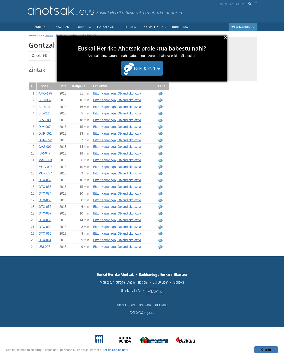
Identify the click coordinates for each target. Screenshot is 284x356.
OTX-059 (45, 227)
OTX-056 (45, 206)
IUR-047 (44, 153)
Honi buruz (182, 27)
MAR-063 (45, 160)
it (243, 4)
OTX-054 (45, 193)
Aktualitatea (155, 27)
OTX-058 (45, 220)
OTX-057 (45, 213)
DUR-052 (45, 140)
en (231, 4)
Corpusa (84, 27)
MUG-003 (45, 167)
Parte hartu (121, 305)
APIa (133, 305)
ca (237, 4)
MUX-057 (45, 173)
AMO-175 (45, 93)
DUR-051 (45, 133)
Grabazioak (62, 27)
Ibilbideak (130, 27)
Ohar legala (145, 305)
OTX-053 (45, 186)
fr (226, 4)
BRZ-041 (45, 120)
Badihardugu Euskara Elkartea (163, 274)
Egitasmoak (243, 27)
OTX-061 (45, 240)
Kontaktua (155, 291)
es (221, 4)
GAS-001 (45, 146)
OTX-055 (45, 200)
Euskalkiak (107, 27)
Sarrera (39, 27)
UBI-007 (44, 246)
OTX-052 (45, 180)
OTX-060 (45, 233)
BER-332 (45, 100)
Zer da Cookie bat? (115, 350)
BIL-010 (44, 107)
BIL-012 (44, 113)
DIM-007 (45, 126)
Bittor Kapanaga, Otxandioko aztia (117, 93)
